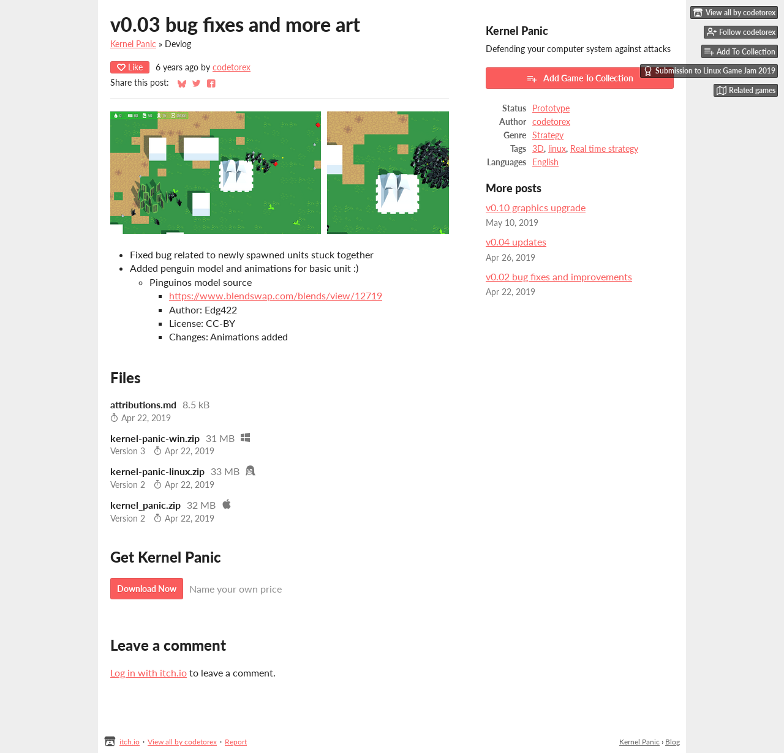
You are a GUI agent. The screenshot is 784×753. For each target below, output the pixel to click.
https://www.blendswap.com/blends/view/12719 (275, 295)
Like (130, 67)
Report (236, 741)
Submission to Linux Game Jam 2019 (709, 71)
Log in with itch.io (148, 672)
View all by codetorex (182, 741)
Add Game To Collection (579, 78)
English (545, 162)
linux (557, 149)
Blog (672, 741)
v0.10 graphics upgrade (536, 207)
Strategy (548, 135)
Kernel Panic (133, 44)
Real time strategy (604, 149)
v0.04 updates (516, 241)
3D (538, 149)
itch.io (129, 741)
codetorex (232, 67)
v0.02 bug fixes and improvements (559, 276)
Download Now (146, 588)
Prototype (551, 108)
